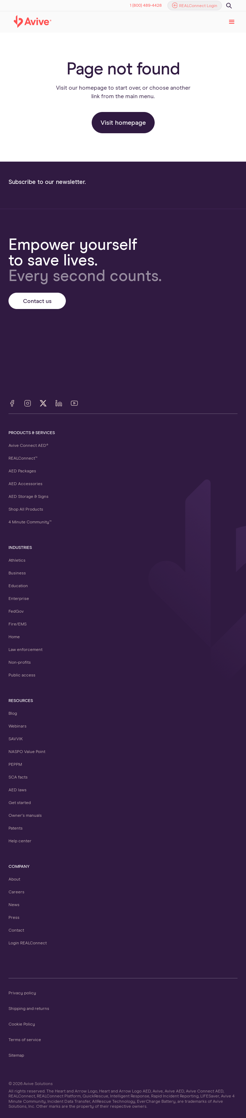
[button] (231, 22)
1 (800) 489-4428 (146, 6)
